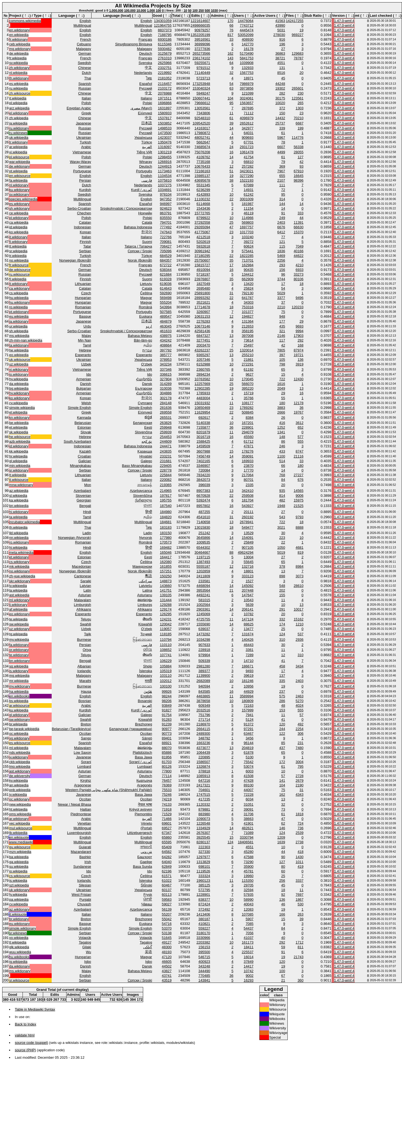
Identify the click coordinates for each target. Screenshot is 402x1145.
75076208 (202, 152)
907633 (204, 645)
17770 (249, 470)
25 (231, 222)
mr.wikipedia (18, 681)
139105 (166, 595)
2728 (299, 776)
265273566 (201, 53)
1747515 (203, 794)
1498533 (165, 128)
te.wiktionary (19, 655)
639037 (204, 629)
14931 (249, 190)
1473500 (165, 133)
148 (282, 437)
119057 (166, 629)
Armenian (83, 379)
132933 (248, 68)
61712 (249, 441)
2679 (299, 780)
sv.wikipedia (18, 63)
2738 (299, 842)
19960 (249, 876)
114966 (248, 218)
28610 (299, 586)
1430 (299, 857)
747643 (166, 232)
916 (282, 39)
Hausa (86, 691)
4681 (299, 547)
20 (301, 73)
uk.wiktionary (19, 890)
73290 (249, 862)
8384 (249, 417)
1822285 (247, 256)
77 (283, 237)
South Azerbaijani (77, 441)
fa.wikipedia (18, 180)
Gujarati (85, 847)
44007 (249, 790)
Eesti (148, 427)
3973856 (247, 88)
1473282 (203, 634)
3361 (249, 650)
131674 (248, 634)
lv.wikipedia (18, 586)
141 (282, 780)
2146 (281, 336)
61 (231, 118)
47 (231, 227)
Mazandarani (81, 852)
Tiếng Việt (144, 152)
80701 (249, 480)
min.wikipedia (19, 466)
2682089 (203, 681)
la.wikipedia (18, 590)
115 (282, 246)
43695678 (202, 180)
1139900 (203, 675)
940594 (204, 686)
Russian (84, 88)
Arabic (86, 147)
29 (301, 321)
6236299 (203, 190)
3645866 (203, 538)
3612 (299, 423)
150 (282, 113)
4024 (299, 705)
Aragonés (144, 785)
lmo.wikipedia (19, 766)
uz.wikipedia (18, 364)
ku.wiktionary (19, 190)
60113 (167, 894)
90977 (167, 729)
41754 (249, 157)
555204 (166, 302)
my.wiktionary (19, 686)
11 (231, 113)
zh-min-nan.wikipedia (25, 340)
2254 (299, 729)
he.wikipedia (18, 350)
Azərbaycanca (141, 491)
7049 (299, 246)
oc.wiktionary (19, 799)
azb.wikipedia (19, 441)
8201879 (203, 432)
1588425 (203, 441)
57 (301, 715)
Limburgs (145, 605)
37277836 (202, 49)
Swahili (85, 624)
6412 (281, 232)
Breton (86, 724)
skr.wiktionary (19, 581)
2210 (281, 307)
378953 (166, 359)
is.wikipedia (18, 880)
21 (231, 590)
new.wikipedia (20, 804)
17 (231, 265)
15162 (299, 619)
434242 (166, 340)
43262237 (202, 350)
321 (282, 331)
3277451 (203, 340)
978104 (166, 194)
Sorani (86, 762)
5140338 (203, 423)
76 (231, 30)
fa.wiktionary (19, 645)
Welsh (86, 403)
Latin (87, 590)
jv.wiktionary (18, 757)
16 (231, 152)
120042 (166, 624)
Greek (86, 113)
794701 (166, 222)
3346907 (203, 466)
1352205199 (200, 35)
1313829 (203, 862)
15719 (249, 393)
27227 (299, 475)
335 (282, 681)
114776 (298, 137)
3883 (281, 408)
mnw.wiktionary (21, 485)
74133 (167, 804)
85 (283, 743)
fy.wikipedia (18, 894)
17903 (299, 336)
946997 (166, 204)
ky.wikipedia (18, 780)
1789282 (247, 408)
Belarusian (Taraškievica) (71, 729)
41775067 (202, 232)
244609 (166, 441)
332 (282, 619)
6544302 (203, 547)
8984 (299, 566)
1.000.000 (116, 10)
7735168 (203, 162)
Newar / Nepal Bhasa (74, 804)
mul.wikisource (20, 828)
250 (201, 10)
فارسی (147, 180)
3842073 (203, 480)
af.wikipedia (18, 609)
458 (282, 666)
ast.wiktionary (20, 771)
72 (283, 190)
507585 (166, 312)
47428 (249, 780)
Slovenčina (143, 432)
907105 (248, 547)
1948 (281, 506)
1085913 (203, 776)
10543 (249, 600)
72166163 (202, 171)
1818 (299, 814)
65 (283, 369)
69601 (167, 823)
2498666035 (200, 25)
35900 (249, 866)
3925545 (203, 837)
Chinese (84, 68)
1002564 (203, 605)
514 (282, 461)
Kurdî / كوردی (141, 190)
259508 (248, 496)
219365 (166, 485)
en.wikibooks (19, 696)
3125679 (165, 53)
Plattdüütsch (142, 752)
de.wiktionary (19, 166)
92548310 (202, 118)
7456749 (203, 456)
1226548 (203, 823)
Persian (85, 180)
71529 (167, 814)
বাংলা (147, 505)
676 (300, 480)
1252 (281, 427)
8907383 (203, 491)
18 (301, 284)
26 (283, 417)
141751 (166, 590)
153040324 (201, 88)
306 (300, 733)
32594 (249, 890)
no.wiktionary (19, 571)
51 (231, 171)
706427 (166, 246)
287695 (248, 108)
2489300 (203, 733)
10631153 (202, 316)
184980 (166, 512)
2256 (281, 260)
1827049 (203, 284)
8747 (299, 451)
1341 (281, 432)
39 (231, 123)
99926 (167, 691)
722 (282, 379)
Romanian (83, 307)
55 (283, 398)
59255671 (202, 63)
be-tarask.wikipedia (24, 729)
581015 (204, 600)
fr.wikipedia (17, 58)
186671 (248, 666)
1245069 (203, 614)
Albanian (84, 666)
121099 (248, 93)
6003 (249, 771)
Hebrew (85, 350)
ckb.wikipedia (19, 762)
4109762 (203, 157)
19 (301, 30)
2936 (299, 639)
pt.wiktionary (19, 312)
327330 (204, 852)
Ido (88, 374)
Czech (86, 293)
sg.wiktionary (19, 738)
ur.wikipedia (18, 326)
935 (282, 491)
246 (282, 446)
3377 (281, 298)
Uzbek (86, 364)
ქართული (143, 500)
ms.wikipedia (19, 336)
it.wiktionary (18, 237)
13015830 (202, 527)
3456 (249, 738)
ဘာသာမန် (144, 485)
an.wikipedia (18, 785)
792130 (248, 293)
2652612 (247, 123)
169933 (248, 461)
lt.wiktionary (18, 284)
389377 (204, 671)
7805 (281, 350)
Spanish (84, 84)
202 (282, 590)
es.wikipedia (18, 84)
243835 (166, 451)
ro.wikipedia (18, 307)
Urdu (87, 326)
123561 (298, 98)
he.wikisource (20, 437)
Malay (86, 336)
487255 (204, 512)
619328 (166, 279)
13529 (249, 533)
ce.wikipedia (18, 213)
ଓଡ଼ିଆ (147, 649)
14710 (249, 661)
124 (282, 634)
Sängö (147, 738)
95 (231, 103)
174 (282, 624)
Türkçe (146, 142)
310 (282, 639)
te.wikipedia (18, 619)
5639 (249, 605)
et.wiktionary (19, 557)
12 (231, 166)
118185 (166, 634)
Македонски (142, 566)
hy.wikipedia (18, 379)
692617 (204, 417)
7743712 (247, 25)
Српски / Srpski (140, 251)
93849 (167, 705)
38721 (280, 58)
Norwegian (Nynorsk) (74, 538)
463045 (166, 326)
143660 (166, 586)
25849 (249, 542)
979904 (204, 655)
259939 (166, 432)
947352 (166, 199)
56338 (299, 147)
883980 (204, 814)
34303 (249, 302)
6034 (249, 799)
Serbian (85, 251)
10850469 (202, 408)
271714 (204, 719)
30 (283, 533)
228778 (166, 470)
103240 (248, 237)
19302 (280, 88)
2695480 (203, 288)
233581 (204, 581)
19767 (299, 412)
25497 (249, 345)
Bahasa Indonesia (138, 227)
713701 (248, 260)
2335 (249, 485)
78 (283, 142)
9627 (249, 374)
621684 (166, 274)
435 (282, 326)
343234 (166, 364)
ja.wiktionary (18, 321)
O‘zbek (146, 364)
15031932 (202, 403)
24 (231, 147)
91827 (167, 710)
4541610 (203, 517)
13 (231, 336)
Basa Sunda (142, 866)
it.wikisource (18, 480)
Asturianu (144, 595)
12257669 (202, 384)
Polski (147, 103)
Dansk (147, 384)
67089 (249, 185)
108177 (248, 403)
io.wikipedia (18, 871)
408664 (166, 345)
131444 (166, 600)
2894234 (203, 374)
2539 (299, 833)
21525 (299, 506)
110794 (166, 639)
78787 (299, 58)
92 (283, 894)
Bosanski (145, 701)
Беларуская (142, 423)
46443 (249, 645)
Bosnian (84, 701)
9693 (299, 326)
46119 (249, 213)
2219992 (165, 73)
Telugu (86, 619)
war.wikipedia (19, 162)
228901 (248, 427)
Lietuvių (146, 284)
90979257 (202, 30)
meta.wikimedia (21, 552)
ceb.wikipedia (19, 44)
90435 (249, 270)
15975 (299, 500)
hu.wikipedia (18, 298)
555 (300, 441)
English (85, 21)
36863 (280, 53)
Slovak (86, 432)
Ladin (86, 533)
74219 (167, 799)
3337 (299, 880)
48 (283, 705)
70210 (299, 118)
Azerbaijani (82, 491)
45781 (249, 871)
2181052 (165, 78)
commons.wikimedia (25, 21)
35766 (249, 398)
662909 (248, 279)
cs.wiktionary (19, 562)
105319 (166, 671)
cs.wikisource (19, 876)
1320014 (247, 350)
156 (282, 270)
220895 (204, 757)
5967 (281, 137)
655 (282, 176)
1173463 (165, 171)
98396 (299, 180)
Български (143, 388)
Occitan (85, 733)
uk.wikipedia (18, 137)
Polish (86, 103)
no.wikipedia (18, 260)
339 (282, 128)
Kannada (84, 417)
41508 (249, 776)
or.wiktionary (19, 650)
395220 (248, 388)
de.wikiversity (19, 776)
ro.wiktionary (19, 542)
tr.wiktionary (18, 142)
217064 (248, 475)
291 (282, 609)
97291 (249, 729)
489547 (166, 316)
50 (190, 10)
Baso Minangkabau (137, 466)
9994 (299, 331)
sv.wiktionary (19, 194)
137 (282, 675)
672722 (166, 265)
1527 (249, 581)
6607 (281, 147)
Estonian (84, 427)
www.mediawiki (21, 842)
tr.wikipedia (17, 256)
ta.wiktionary (19, 345)
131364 (248, 321)
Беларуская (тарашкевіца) (130, 729)
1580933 (165, 113)
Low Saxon (82, 752)
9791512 (203, 68)
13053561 (202, 108)
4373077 (203, 748)
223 (282, 538)
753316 (248, 307)
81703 (167, 762)
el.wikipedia (18, 412)
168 (300, 345)
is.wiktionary (18, 671)
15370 (299, 232)
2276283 (203, 321)
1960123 (203, 880)
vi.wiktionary (18, 369)
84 (283, 480)
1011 (299, 862)
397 (282, 355)
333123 (248, 576)
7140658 (203, 522)
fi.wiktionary (18, 242)
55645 (249, 562)
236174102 (201, 58)
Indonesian (82, 227)
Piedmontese (81, 814)
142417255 (294, 21)
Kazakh (85, 451)
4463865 (203, 696)
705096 (166, 251)
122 (282, 733)
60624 (249, 246)
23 (301, 113)
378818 (204, 771)
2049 (281, 388)
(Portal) (146, 828)
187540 (166, 506)
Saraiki (85, 581)
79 (283, 162)
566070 (248, 384)
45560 (249, 437)
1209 (281, 837)
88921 (167, 743)
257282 (248, 166)
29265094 (202, 227)
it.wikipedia (17, 98)
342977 (248, 128)
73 (283, 809)
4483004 (203, 398)
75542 (249, 762)
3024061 (247, 98)
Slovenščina (142, 496)
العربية (147, 147)
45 (283, 78)
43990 (280, 25)
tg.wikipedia (18, 634)
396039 (204, 485)
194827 (248, 316)
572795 (204, 890)
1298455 (165, 157)
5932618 (203, 246)
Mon (87, 485)
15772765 (202, 213)
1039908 (247, 63)
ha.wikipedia (18, 691)
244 (282, 729)
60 (283, 871)
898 (282, 576)
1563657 (247, 103)
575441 (248, 251)
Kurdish (85, 190)
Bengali (85, 506)
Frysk (147, 894)
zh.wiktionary (19, 68)
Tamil (87, 345)
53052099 (245, 35)
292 (300, 340)
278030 (279, 35)
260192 (248, 517)
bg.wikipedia (18, 388)
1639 (281, 842)
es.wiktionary (19, 204)
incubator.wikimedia (24, 522)
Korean (85, 232)
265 (300, 103)
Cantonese (82, 576)
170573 (166, 542)
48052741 (202, 137)
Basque (85, 316)
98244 (167, 696)
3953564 (203, 590)
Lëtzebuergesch (139, 833)
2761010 (165, 58)
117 (282, 340)
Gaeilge (146, 862)
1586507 (203, 762)
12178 (299, 403)
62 (283, 823)
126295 (166, 614)
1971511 (165, 98)
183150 (166, 533)
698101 (204, 866)
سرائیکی (145, 581)
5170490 (247, 53)
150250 (166, 576)
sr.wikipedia (18, 251)
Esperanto (83, 355)
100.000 (130, 10)
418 (300, 852)
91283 (167, 719)
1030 (214, 10)
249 (282, 218)
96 (283, 274)
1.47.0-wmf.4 (344, 21)
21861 (249, 359)
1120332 (203, 804)
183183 (166, 527)
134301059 (162, 21)
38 (231, 180)
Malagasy (83, 49)
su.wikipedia (18, 866)
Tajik (87, 634)
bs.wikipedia (18, 701)
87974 (299, 350)
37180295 (202, 256)
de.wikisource (20, 270)
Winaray (145, 162)
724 (300, 823)
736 (300, 828)
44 (231, 137)
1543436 (203, 208)
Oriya (87, 650)
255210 (248, 355)
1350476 (165, 142)
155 (282, 595)
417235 (204, 799)
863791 (166, 213)
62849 (167, 866)
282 (282, 93)
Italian (86, 98)
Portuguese (82, 171)
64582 (167, 852)
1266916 (165, 162)
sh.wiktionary (19, 208)
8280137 (203, 842)
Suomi (147, 242)
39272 (249, 242)
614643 (166, 288)
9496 (299, 298)
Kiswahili (145, 624)
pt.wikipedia (18, 171)
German (84, 53)
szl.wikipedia (19, 885)
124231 (166, 619)
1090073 (203, 819)
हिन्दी (148, 512)
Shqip (147, 666)
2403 (281, 222)
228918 (204, 650)
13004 (249, 557)
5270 (299, 701)
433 (282, 451)
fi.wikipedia (17, 279)
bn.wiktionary (19, 661)
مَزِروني (146, 852)
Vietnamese (82, 152)
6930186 (165, 39)
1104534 (165, 176)
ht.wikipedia (18, 809)
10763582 (202, 379)
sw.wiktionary (19, 719)
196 (282, 44)
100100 (166, 686)
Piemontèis (143, 814)
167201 (248, 423)
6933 (299, 270)
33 (231, 39)
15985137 (202, 176)
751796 (204, 715)
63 (231, 88)
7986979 (247, 84)
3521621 (203, 302)
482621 (248, 828)
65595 (167, 842)
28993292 (202, 298)
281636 (166, 408)
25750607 (202, 260)
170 (230, 21)
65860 (167, 837)
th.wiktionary (19, 78)
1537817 (165, 118)
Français (145, 39)
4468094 (203, 586)
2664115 (203, 729)
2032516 (203, 710)
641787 (248, 298)
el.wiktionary (18, 113)
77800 (167, 771)
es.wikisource (19, 743)
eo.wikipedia (18, 355)
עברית (147, 350)
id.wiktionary (18, 446)
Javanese (83, 757)
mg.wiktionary (20, 49)
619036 (166, 284)
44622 (299, 256)
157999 (248, 710)
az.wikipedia (18, 491)
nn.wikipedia (18, 538)
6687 (299, 123)
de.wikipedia (18, 53)
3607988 (203, 451)
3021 (281, 527)
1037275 (165, 185)
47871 (249, 446)
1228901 (203, 894)
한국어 (146, 232)
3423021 (247, 171)
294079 (248, 432)
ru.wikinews (18, 133)
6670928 (203, 496)
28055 (299, 152)
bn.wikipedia (18, 506)
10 (185, 10)
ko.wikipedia (18, 232)
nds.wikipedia (19, 752)
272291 (248, 364)
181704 (248, 500)
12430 (299, 379)
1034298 (203, 639)
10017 (299, 609)
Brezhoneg (143, 724)
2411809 (203, 576)
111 (282, 185)
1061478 (247, 152)
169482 (166, 547)
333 (300, 213)
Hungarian (83, 298)
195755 (166, 500)
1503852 (165, 123)
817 (230, 35)
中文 (148, 67)
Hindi (87, 512)
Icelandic (84, 671)
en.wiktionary (19, 30)
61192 (249, 369)
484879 (166, 321)
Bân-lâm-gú (143, 340)
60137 (167, 890)
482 (282, 500)
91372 (249, 724)
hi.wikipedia (18, 547)
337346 (166, 369)
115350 (248, 880)
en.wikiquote (19, 837)
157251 (166, 571)
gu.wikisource (20, 847)
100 (158, 10)
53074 (249, 766)
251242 (204, 533)
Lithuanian (83, 284)
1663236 (203, 743)
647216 (204, 780)
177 (282, 321)
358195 (248, 331)
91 (283, 213)
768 (282, 475)
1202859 (203, 571)
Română (145, 307)
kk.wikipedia (18, 451)
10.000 (141, 10)
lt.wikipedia (17, 475)
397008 (248, 336)
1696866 (165, 103)
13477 (249, 629)
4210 (299, 265)
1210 (299, 624)
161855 (166, 566)
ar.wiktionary (19, 819)
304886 (166, 393)
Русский (145, 88)
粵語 (148, 576)
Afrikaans (83, 609)
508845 (248, 412)
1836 (281, 251)
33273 (299, 274)
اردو (149, 326)
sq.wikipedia (18, 666)
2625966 (165, 63)
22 (231, 199)
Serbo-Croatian (79, 208)
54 (231, 84)
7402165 (203, 461)
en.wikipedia (18, 35)
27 (283, 49)
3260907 (203, 312)
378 (282, 566)
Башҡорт (144, 857)
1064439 (203, 752)
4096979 (247, 118)
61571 (167, 876)
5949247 (203, 93)
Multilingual (82, 25)
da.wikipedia (18, 384)
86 (283, 441)
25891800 (202, 293)
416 (282, 423)
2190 (299, 785)
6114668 (203, 204)
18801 (249, 571)
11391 (299, 222)
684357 (166, 260)
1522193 (247, 180)
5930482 (165, 49)
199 (300, 128)
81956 (167, 757)
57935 (249, 894)
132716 (248, 566)
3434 (299, 666)
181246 (248, 681)
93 (301, 166)
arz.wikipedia (19, 108)
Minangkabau (80, 466)
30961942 (202, 251)
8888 (299, 527)
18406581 (245, 842)
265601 (298, 88)
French (85, 39)
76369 (167, 785)
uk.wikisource (19, 359)
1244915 (165, 166)
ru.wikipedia (18, 88)
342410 (248, 491)
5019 (281, 552)
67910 (299, 171)
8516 (281, 73)
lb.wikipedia (18, 833)
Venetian (84, 823)
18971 (249, 78)
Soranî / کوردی (140, 762)
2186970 (203, 724)
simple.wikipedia (22, 408)
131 (282, 68)
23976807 (202, 279)
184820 (166, 517)
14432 (280, 118)
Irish (87, 862)
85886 (167, 752)
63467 (249, 733)
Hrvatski (145, 456)
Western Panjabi (78, 790)
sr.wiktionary (18, 470)
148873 (166, 581)
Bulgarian (83, 388)
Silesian (85, 885)
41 (283, 661)
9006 (299, 496)
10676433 (202, 166)
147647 (248, 595)
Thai (87, 78)
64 (231, 63)
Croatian (84, 456)
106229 (166, 661)
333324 (204, 876)
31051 (249, 804)
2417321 (203, 785)
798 (282, 364)
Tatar (87, 246)
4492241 (203, 595)
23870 (249, 466)
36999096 (202, 44)
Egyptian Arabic (79, 108)
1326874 (203, 766)
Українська (143, 137)
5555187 (203, 566)
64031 (249, 133)
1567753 (247, 73)
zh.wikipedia (18, 118)
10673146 (202, 326)
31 (231, 293)
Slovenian (83, 496)
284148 (166, 403)
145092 (248, 586)
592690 (166, 293)
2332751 (165, 68)
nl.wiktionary (18, 185)
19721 (299, 355)
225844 (166, 475)
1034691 (165, 190)
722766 (166, 237)
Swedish (84, 63)
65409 (167, 847)
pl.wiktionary (18, 218)
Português (144, 171)
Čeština (146, 293)
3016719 (203, 437)
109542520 (201, 123)
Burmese (84, 639)
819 (300, 552)
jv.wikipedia (18, 794)
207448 (248, 590)
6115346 (165, 44)
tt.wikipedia (17, 246)
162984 (248, 265)
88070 (167, 748)
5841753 (247, 58)
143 (230, 58)
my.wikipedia (19, 639)
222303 (204, 847)
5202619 (203, 242)
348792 (204, 738)
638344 (166, 270)
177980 (166, 538)
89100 (249, 785)
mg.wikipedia (19, 675)
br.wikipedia (18, 724)
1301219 (165, 152)
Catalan (85, 222)
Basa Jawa (143, 757)
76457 (167, 780)
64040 (167, 862)
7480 (299, 748)
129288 (166, 605)
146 (282, 828)
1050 (281, 547)
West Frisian (81, 894)
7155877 (203, 427)
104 (230, 98)
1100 (281, 456)
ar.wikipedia (18, 147)
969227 (298, 35)
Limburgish (82, 605)
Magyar (146, 298)
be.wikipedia (18, 423)
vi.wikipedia (18, 152)
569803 (248, 222)
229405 (166, 466)
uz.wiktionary (19, 629)
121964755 (162, 25)
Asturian (84, 595)
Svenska (145, 63)
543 (282, 517)
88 (231, 552)
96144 (249, 743)
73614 (249, 340)
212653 (248, 326)
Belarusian (82, 423)
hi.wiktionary (18, 512)
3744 (281, 279)
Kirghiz (85, 780)
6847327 (203, 336)
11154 (249, 208)
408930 (248, 39)
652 (300, 427)
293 (282, 265)
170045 (248, 379)
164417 (166, 557)
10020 (280, 103)
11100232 (202, 199)
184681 (166, 522)
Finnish (85, 242)
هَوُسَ (148, 691)
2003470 (203, 345)
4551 (281, 63)
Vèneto (146, 823)
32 (231, 73)
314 (282, 199)
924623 (166, 208)
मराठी (148, 681)
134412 (248, 274)
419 (300, 866)
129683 (298, 53)
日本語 (146, 123)
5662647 (203, 142)
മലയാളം (144, 600)
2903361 (203, 609)
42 (301, 162)
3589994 (247, 696)
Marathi (85, 681)
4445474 (247, 30)
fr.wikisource (18, 265)
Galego (146, 461)
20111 (249, 512)
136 (300, 359)
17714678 (202, 307)
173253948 (201, 84)
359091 (248, 456)
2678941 (247, 522)
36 (301, 408)
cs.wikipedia (18, 293)
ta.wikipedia (18, 517)
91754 (167, 715)
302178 (166, 398)
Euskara (145, 316)
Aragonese (82, 785)
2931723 (247, 147)
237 (282, 691)
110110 (166, 645)
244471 (166, 446)
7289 (249, 655)
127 (300, 157)
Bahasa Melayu (140, 336)
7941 (249, 715)
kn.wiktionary (19, 417)
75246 (167, 794)
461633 (166, 331)
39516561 (202, 39)
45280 (249, 852)
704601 (204, 790)
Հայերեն (144, 379)
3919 (299, 364)
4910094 (203, 270)
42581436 (202, 331)
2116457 (165, 84)
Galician (84, 461)
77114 (167, 776)
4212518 (203, 237)
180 (282, 403)
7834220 (203, 475)
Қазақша (144, 451)
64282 (167, 857)
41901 (249, 823)
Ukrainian (83, 137)
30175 (280, 98)
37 (283, 302)
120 (282, 724)
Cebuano (84, 44)
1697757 (247, 227)
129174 (166, 609)
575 (282, 696)
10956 (249, 686)
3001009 (247, 199)
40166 (299, 251)
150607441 (201, 98)
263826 (166, 423)
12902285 (202, 388)
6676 (281, 227)
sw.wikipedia (19, 624)
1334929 (203, 828)
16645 (299, 176)
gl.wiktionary (18, 715)
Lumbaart (144, 766)
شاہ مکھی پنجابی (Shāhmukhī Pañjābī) (122, 790)
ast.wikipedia (19, 595)
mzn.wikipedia (20, 852)
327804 (166, 379)
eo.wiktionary (19, 614)
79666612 (202, 103)
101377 (248, 312)
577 (300, 437)
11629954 (202, 412)
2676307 (203, 833)
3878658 (203, 701)
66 (231, 25)
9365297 (203, 355)
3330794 (247, 837)
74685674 (202, 147)
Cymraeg (145, 403)
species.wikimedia (23, 199)
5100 (249, 757)
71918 (167, 809)
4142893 (203, 194)
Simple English (79, 408)
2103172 (165, 88)
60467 (167, 885)
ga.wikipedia (18, 862)
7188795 (165, 35)
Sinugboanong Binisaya (133, 44)
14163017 (202, 128)
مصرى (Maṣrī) (141, 108)
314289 (166, 384)
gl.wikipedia (18, 461)
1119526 (203, 871)
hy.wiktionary (19, 393)
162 (230, 53)
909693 (248, 137)
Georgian (84, 500)
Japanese (83, 123)
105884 (166, 666)
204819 (248, 748)
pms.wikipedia (20, 814)
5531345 (203, 185)
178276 (248, 451)
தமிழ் (147, 345)
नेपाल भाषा (145, 804)
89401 (167, 738)
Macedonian (81, 566)
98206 (167, 701)
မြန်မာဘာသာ (142, 639)
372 (282, 108)
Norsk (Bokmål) (140, 260)
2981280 (203, 666)
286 (282, 701)
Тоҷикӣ (146, 634)
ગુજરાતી (146, 847)
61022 (167, 880)
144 (282, 204)
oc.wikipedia (18, 733)
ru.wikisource (19, 274)
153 (282, 710)
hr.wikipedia (18, 456)
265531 (166, 417)
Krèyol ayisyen (140, 809)
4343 (299, 794)
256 (282, 880)
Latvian (85, 586)
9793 (299, 517)
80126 (167, 766)
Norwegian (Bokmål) (75, 260)
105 (282, 359)
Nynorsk (145, 538)
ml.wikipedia (18, 748)
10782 (249, 614)
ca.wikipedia (18, 222)
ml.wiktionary (19, 600)
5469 (281, 256)
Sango (86, 738)
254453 (166, 437)
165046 (166, 552)
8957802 (203, 506)
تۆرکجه (147, 441)
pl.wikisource (19, 157)
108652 (166, 650)
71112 (249, 113)
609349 (204, 705)
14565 (299, 491)
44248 (280, 84)
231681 (166, 461)
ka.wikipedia (18, 500)
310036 (166, 388)
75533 (167, 790)
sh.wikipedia (18, 331)
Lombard (84, 766)
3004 (299, 762)
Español (145, 84)
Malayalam (82, 600)
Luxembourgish (79, 833)
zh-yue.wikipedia (22, 576)
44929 (249, 691)
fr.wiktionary (18, 39)
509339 (204, 661)
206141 (248, 609)
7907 (281, 171)
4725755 (203, 619)
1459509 (203, 446)
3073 (299, 576)
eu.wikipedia (18, 316)
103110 (166, 675)
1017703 (247, 232)
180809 (248, 701)
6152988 (203, 364)
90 (283, 857)
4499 (281, 152)
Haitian (85, 809)
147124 (248, 619)
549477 (248, 527)
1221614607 (200, 21)
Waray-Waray (80, 162)
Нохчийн (145, 213)
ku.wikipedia (18, 710)
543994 (166, 307)
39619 (249, 675)
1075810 (165, 180)
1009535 (203, 542)
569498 (166, 298)
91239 (167, 724)
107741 (166, 655)
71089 (249, 833)
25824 (249, 288)
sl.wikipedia (18, 496)
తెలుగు (147, 619)
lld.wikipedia (18, 533)
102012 (166, 681)
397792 (166, 350)
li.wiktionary (18, 605)
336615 (166, 374)
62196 (167, 871)
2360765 (203, 369)
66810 (249, 162)
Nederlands (143, 73)
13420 (249, 284)
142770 (248, 44)
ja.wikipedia (18, 123)
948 (282, 316)
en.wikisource (20, 176)
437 (282, 748)
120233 (298, 307)
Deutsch (145, 53)
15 (283, 374)
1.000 (151, 10)
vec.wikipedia (19, 823)
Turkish (85, 142)
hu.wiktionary (19, 302)
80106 (299, 279)
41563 (280, 21)
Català (147, 222)
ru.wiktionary (19, 128)
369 (282, 166)
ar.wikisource (19, 705)
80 (283, 866)
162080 (166, 562)
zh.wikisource (19, 93)
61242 (249, 194)
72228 (249, 794)
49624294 (245, 552)
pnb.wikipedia (20, 790)
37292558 (202, 222)
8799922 (203, 218)
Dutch (86, 73)
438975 (166, 336)
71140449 (202, 73)
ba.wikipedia (18, 857)
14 (231, 128)
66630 (299, 227)
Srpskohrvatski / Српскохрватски (126, 208)
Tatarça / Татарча (138, 246)
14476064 (245, 21)
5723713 (203, 78)
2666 (281, 412)
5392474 (203, 500)
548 (282, 586)
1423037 (165, 137)
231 (300, 743)
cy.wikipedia (18, 403)
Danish (85, 384)
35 (231, 260)
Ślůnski (146, 885)
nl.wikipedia (18, 73)
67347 (167, 833)
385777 (166, 355)
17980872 (202, 133)
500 (207, 10)
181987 (248, 204)
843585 (204, 691)
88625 (249, 624)
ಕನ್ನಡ (148, 417)
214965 (166, 491)
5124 (249, 719)
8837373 (165, 30)
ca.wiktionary (19, 288)
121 (282, 242)
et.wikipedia (18, 427)
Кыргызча (144, 780)
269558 (166, 412)
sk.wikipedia (18, 432)
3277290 (247, 176)
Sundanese (82, 866)
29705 (249, 885)
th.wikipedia (18, 527)
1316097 (165, 147)
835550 (166, 218)
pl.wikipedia (18, 103)
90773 (167, 733)
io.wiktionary (18, 374)
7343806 (203, 113)
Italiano (146, 98)
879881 (204, 809)
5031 (281, 30)
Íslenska (145, 671)
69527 (167, 828)
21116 (299, 456)
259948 (166, 427)
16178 (249, 49)
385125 (204, 885)
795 (300, 766)
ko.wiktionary (19, 398)
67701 (249, 142)
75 (283, 312)
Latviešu (145, 586)
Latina (147, 590)
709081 (166, 242)
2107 (281, 180)
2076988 (165, 93)
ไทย (149, 78)
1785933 (203, 393)
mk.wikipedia (19, 566)
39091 (249, 809)
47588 (249, 857)
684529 (166, 256)
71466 (167, 819)
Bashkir (85, 857)
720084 (204, 470)
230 (300, 93)
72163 (249, 705)
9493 (249, 671)
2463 (299, 696)
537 (300, 634)
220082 (166, 480)
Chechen (84, 213)
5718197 (203, 274)
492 (300, 724)
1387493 (203, 562)
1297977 (203, 857)
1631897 (165, 108)
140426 (248, 639)
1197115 (203, 557)
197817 (166, 496)
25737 (280, 123)
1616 (281, 384)
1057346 (203, 359)
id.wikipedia (18, 227)
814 (282, 496)
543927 (248, 506)
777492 (166, 227)
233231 (166, 456)
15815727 (202, 265)
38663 (249, 819)
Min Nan (84, 340)
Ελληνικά (145, 113)
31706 (249, 814)
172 (282, 762)
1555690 (203, 624)
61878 (249, 752)
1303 (299, 108)
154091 (248, 538)
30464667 (202, 552)
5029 (281, 293)
